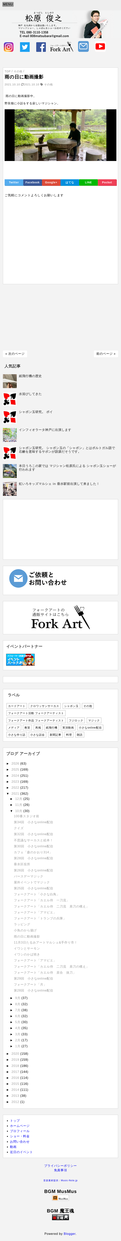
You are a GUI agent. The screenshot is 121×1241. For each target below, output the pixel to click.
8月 (18, 1004)
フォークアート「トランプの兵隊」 (40, 918)
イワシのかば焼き (27, 954)
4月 (18, 1028)
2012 (16, 1102)
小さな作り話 (16, 734)
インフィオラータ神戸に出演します (45, 429)
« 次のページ (15, 353)
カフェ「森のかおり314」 (33, 852)
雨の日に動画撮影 (27, 936)
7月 (18, 1010)
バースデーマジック (28, 876)
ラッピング (22, 924)
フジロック (76, 720)
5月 (18, 1022)
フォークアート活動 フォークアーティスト (36, 713)
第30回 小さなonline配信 (33, 846)
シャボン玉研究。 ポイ (36, 412)
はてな (70, 182)
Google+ (51, 182)
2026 (16, 763)
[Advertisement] (60, 317)
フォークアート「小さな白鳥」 (37, 894)
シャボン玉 (71, 706)
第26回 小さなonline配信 (33, 870)
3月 (18, 1034)
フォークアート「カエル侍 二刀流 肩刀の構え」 (51, 906)
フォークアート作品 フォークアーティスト (36, 720)
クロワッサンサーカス (44, 706)
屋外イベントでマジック (32, 882)
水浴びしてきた (30, 394)
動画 (13, 1146)
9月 (18, 998)
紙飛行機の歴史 (30, 376)
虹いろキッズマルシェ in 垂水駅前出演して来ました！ (59, 483)
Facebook (32, 182)
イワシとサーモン (27, 948)
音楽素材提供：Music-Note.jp (60, 1180)
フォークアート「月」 (30, 984)
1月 (18, 1046)
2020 (16, 1053)
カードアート (16, 706)
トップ (15, 1120)
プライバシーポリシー (60, 1165)
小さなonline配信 (90, 727)
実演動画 (68, 727)
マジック (94, 720)
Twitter (14, 182)
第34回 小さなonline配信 (33, 822)
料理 (69, 734)
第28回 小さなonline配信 (33, 858)
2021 (16, 793)
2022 (16, 787)
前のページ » (106, 353)
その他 (87, 706)
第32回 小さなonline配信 (33, 834)
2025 (16, 769)
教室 (27, 727)
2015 (16, 1083)
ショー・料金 (20, 1136)
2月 (18, 1040)
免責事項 (60, 1170)
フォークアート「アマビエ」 (35, 912)
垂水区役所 (22, 864)
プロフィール (20, 1131)
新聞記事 (55, 734)
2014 (16, 1089)
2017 (16, 1071)
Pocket (107, 182)
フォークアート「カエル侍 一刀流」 (42, 900)
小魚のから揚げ (25, 930)
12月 (19, 798)
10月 (19, 811)
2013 (16, 1095)
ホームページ (20, 1125)
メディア (14, 727)
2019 (16, 1059)
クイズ (19, 828)
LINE (88, 182)
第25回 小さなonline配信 (33, 888)
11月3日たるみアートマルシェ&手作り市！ (45, 942)
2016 (16, 1077)
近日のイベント (21, 1152)
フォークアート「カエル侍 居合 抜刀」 (45, 972)
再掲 (38, 727)
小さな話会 (37, 734)
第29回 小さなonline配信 (33, 978)
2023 (16, 781)
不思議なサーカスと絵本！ (33, 840)
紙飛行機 (51, 727)
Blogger (70, 1233)
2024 (16, 775)
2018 (16, 1065)
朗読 (80, 734)
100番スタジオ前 (26, 816)
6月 (18, 1016)
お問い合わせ (20, 1141)
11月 (19, 804)
